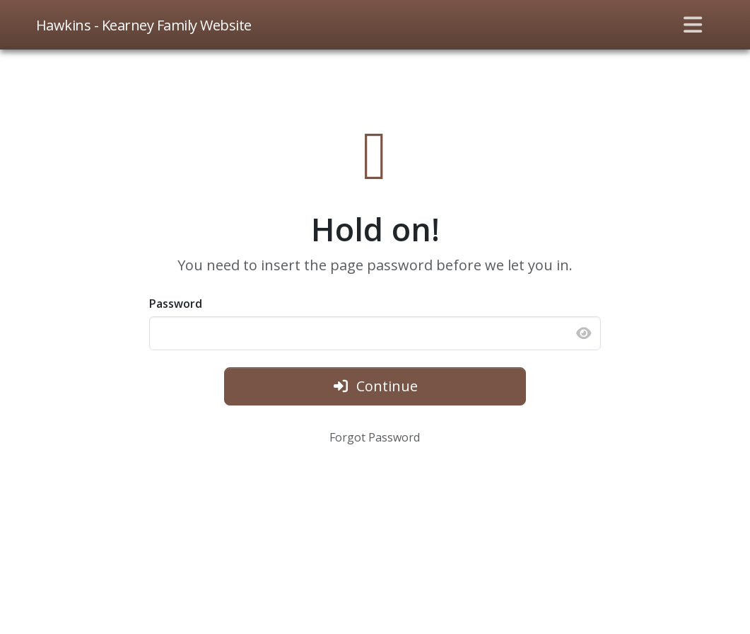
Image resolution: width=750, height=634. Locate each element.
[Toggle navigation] (693, 24)
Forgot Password (374, 437)
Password (175, 303)
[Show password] (583, 333)
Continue (375, 386)
